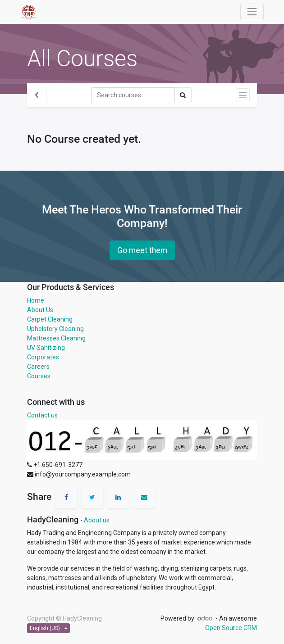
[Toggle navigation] (243, 95)
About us (97, 520)
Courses (38, 376)
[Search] (133, 95)
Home (35, 300)
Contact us (42, 415)
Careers (38, 366)
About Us (40, 309)
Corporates (43, 357)
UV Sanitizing (46, 347)
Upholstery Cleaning (55, 328)
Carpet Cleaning (50, 319)
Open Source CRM (231, 627)
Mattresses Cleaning (56, 338)
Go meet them (142, 250)
